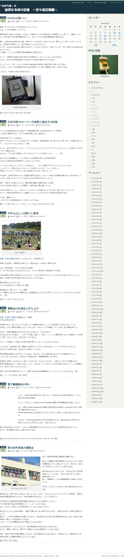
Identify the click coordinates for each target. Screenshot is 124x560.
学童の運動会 (10, 259)
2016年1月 (95, 189)
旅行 (93, 143)
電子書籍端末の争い (19, 384)
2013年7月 (95, 209)
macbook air (96, 95)
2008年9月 (95, 395)
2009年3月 (95, 374)
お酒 (20, 311)
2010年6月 (95, 323)
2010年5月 (95, 326)
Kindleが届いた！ (17, 18)
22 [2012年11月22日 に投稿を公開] (105, 39)
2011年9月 (95, 275)
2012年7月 (95, 244)
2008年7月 (95, 402)
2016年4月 (95, 185)
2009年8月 (95, 357)
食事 (93, 167)
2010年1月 (95, 340)
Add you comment (42, 21)
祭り (23, 299)
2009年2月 (95, 378)
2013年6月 (95, 213)
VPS (93, 98)
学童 (19, 375)
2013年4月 (95, 220)
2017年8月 (95, 182)
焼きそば (17, 299)
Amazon (6, 113)
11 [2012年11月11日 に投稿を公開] (119, 33)
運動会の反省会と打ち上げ (22, 308)
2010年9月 (95, 312)
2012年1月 (95, 261)
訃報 (52, 204)
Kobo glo (46, 438)
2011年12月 (96, 264)
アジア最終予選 (8, 204)
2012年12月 (96, 230)
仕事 (93, 129)
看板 (93, 157)
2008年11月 (96, 388)
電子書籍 (27, 113)
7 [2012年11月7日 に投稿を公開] (100, 33)
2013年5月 (95, 216)
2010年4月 (95, 330)
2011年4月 (95, 292)
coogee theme (48, 556)
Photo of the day (100, 2)
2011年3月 (95, 295)
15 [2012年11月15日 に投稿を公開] (105, 36)
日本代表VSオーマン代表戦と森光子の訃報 (32, 122)
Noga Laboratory (78, 2)
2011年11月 (96, 268)
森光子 (47, 204)
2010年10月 (96, 309)
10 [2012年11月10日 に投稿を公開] (114, 33)
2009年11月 (96, 347)
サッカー (22, 125)
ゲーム (94, 112)
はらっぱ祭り (8, 299)
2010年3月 (95, 333)
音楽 (93, 164)
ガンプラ (95, 108)
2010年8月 (95, 316)
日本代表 (40, 204)
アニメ (94, 105)
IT (19, 387)
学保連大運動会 (11, 317)
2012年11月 (96, 233)
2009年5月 (95, 367)
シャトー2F (58, 347)
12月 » (114, 45)
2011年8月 (95, 278)
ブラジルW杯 (31, 204)
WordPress (115, 556)
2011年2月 (95, 299)
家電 (93, 139)
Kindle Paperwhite (16, 113)
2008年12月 (96, 385)
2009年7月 (95, 361)
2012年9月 (95, 237)
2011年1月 (95, 302)
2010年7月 (95, 319)
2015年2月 (95, 192)
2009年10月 (96, 350)
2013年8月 (95, 206)
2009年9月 (95, 354)
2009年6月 (95, 364)
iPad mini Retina (97, 88)
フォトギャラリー (116, 2)
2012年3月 (95, 254)
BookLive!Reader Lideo (11, 438)
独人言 (30, 21)
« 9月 (96, 45)
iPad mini (24, 438)
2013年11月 (96, 199)
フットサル (95, 122)
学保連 (14, 375)
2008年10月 (96, 392)
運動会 (24, 375)
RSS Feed (106, 556)
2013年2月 (95, 223)
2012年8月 (95, 240)
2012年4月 (95, 251)
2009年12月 (96, 343)
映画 (93, 146)
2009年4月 (95, 371)
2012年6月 (95, 247)
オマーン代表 (20, 204)
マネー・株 (95, 126)
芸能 (32, 125)
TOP (122, 556)
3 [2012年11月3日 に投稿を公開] (114, 30)
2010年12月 (96, 306)
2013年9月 (95, 202)
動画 (93, 132)
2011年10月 (96, 271)
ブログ (89, 2)
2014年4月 (95, 195)
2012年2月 (95, 257)
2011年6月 (95, 285)
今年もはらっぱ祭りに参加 (22, 213)
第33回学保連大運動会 (20, 447)
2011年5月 (95, 288)
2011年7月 (95, 281)
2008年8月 (95, 398)
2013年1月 (95, 226)
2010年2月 (95, 336)
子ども (21, 216)
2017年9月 (95, 178)
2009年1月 (95, 381)
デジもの (22, 21)
